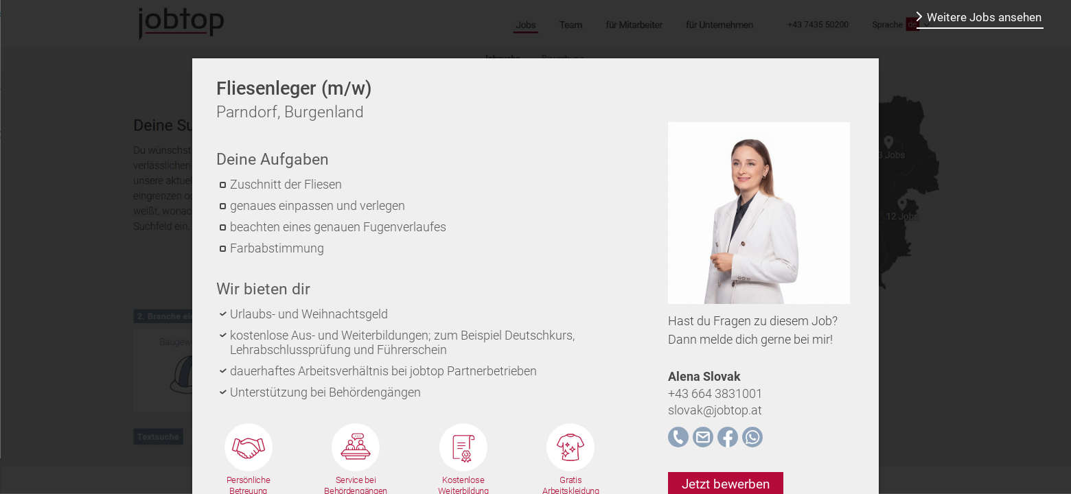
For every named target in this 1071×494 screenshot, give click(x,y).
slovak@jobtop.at (715, 409)
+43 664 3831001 (715, 393)
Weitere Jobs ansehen (984, 17)
